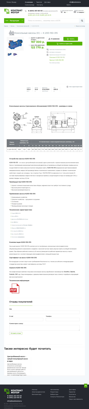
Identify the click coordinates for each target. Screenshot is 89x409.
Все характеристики (75, 86)
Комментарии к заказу (16, 323)
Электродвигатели (38, 392)
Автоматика (54, 389)
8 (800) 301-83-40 (43, 11)
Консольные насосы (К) (23, 26)
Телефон (48, 316)
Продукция (14, 20)
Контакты (40, 4)
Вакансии (72, 396)
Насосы (12, 26)
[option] (15, 44)
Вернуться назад (80, 26)
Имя (10, 309)
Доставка (47, 2)
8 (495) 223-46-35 (14, 397)
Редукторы (54, 392)
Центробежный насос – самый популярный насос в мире (17, 359)
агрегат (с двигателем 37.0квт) (37, 38)
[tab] (20, 303)
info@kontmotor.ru (75, 2)
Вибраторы (54, 394)
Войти (68, 4)
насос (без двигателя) (37, 45)
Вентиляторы (36, 394)
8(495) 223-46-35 (45, 15)
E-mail (11, 316)
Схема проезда (29, 4)
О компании (29, 2)
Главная (6, 26)
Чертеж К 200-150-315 (56, 60)
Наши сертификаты (76, 399)
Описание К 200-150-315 (57, 57)
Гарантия (39, 2)
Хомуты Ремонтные (57, 396)
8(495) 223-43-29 (33, 15)
